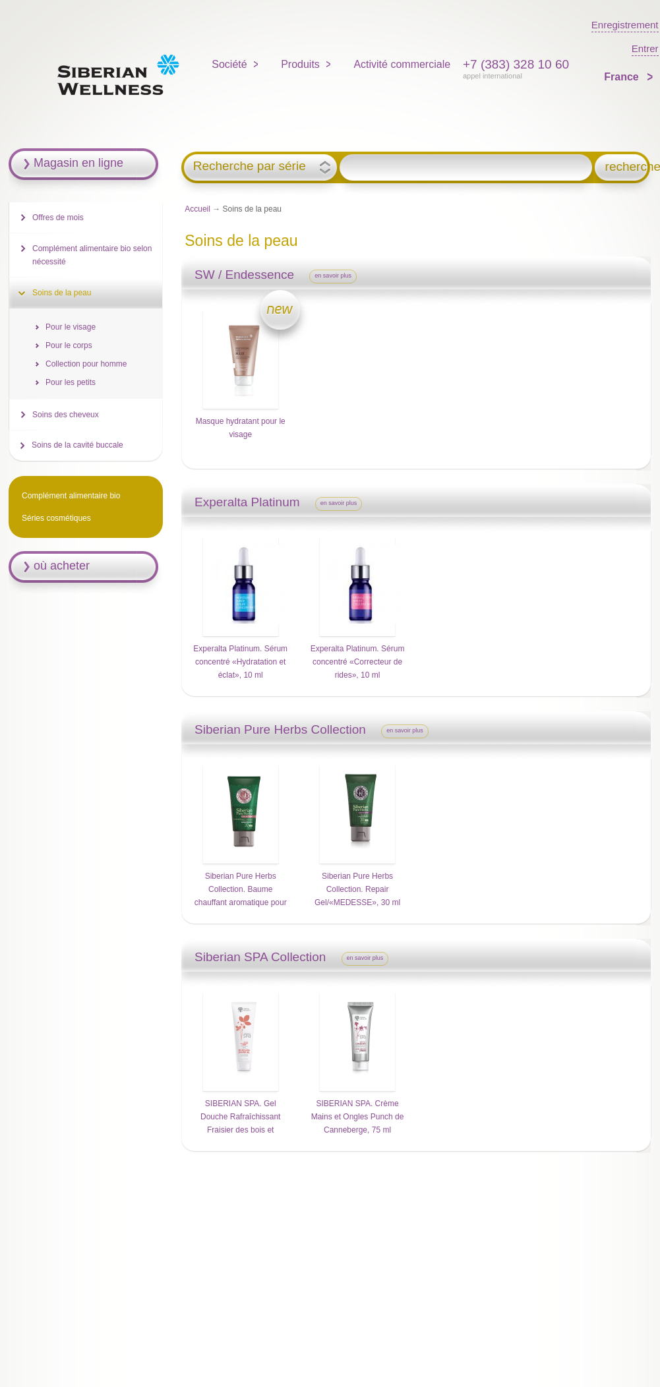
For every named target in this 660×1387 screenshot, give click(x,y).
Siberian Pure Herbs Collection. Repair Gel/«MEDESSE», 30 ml (357, 889)
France (623, 76)
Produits (300, 64)
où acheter (62, 565)
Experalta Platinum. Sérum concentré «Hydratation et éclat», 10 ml (240, 662)
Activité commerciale (401, 64)
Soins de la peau (61, 292)
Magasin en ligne (78, 162)
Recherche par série (249, 166)
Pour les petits (70, 382)
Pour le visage (70, 327)
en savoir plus (333, 275)
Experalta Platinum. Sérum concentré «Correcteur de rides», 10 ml (358, 662)
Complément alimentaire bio (71, 495)
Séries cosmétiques (56, 518)
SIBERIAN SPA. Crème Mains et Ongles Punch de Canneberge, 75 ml (357, 1117)
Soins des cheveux (65, 414)
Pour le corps (68, 345)
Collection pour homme (86, 364)
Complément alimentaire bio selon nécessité (92, 255)
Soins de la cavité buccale (77, 445)
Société (229, 64)
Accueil (197, 209)
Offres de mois (58, 217)
